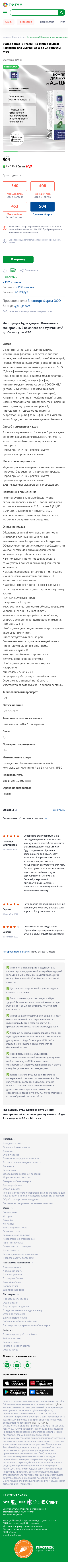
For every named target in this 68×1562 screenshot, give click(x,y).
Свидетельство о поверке (17, 1246)
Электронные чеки (13, 1290)
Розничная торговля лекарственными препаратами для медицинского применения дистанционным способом (34, 1194)
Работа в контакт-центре (16, 1346)
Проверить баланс (13, 1278)
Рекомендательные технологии (20, 1254)
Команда (8, 1220)
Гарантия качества (13, 1242)
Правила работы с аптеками (18, 1258)
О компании (10, 1212)
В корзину (18, 259)
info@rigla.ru (16, 1535)
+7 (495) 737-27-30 (15, 1494)
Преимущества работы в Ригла (20, 1334)
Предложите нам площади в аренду (22, 1310)
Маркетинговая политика (17, 1177)
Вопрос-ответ (10, 1286)
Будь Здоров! (21, 306)
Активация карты (12, 1271)
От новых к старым (23, 818)
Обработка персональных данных (21, 1199)
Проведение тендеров (15, 1299)
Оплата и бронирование (16, 1147)
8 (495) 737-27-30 (39, 1423)
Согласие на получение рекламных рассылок (28, 1203)
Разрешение (10, 1170)
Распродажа (25, 22)
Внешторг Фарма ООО (44, 301)
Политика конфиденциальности (21, 1158)
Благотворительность (15, 1227)
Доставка (8, 1151)
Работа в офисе (11, 1342)
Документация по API (15, 1318)
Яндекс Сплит (46, 22)
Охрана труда (10, 1349)
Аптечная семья (12, 1267)
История (7, 1216)
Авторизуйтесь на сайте (16, 952)
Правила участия (12, 1274)
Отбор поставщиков (14, 1314)
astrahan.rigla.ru (53, 1404)
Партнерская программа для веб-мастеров (26, 1325)
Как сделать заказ (12, 1143)
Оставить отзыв (11, 1231)
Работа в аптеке (11, 1338)
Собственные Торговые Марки (20, 1321)
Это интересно (11, 1155)
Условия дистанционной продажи (22, 1174)
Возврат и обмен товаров (17, 1181)
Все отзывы (59, 810)
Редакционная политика (16, 1235)
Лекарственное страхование (19, 1239)
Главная (6, 37)
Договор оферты (12, 1185)
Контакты (8, 1224)
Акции (8, 22)
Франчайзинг (10, 1303)
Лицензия (8, 1166)
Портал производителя (16, 1306)
